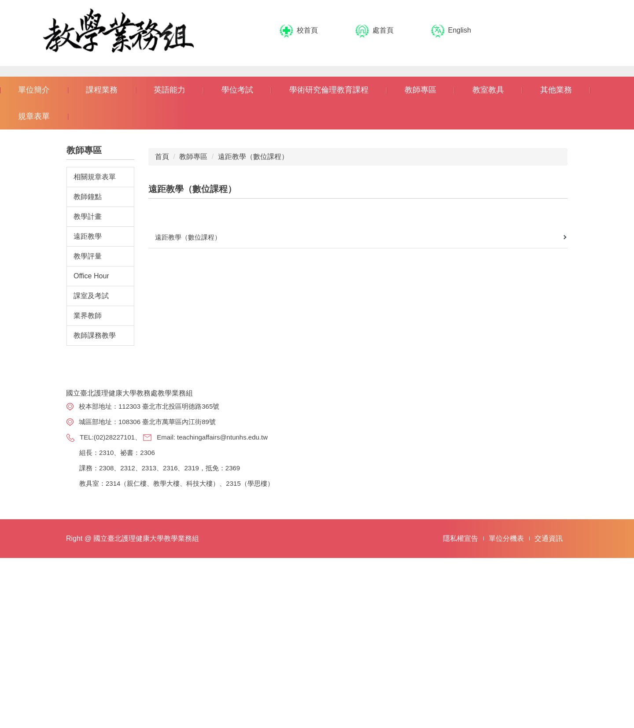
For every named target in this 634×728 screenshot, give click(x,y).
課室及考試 (91, 459)
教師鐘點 (88, 360)
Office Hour (91, 439)
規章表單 (34, 280)
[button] (11, 153)
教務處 (419, 577)
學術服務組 (425, 609)
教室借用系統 (520, 651)
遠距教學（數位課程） (253, 320)
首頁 (162, 320)
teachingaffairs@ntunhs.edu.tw (222, 601)
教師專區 (193, 320)
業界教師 (88, 479)
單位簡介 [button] (34, 253)
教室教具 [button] (488, 253)
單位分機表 (506, 708)
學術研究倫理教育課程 (329, 253)
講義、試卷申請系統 (526, 630)
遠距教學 (88, 400)
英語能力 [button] (169, 253)
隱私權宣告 (460, 708)
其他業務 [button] (556, 253)
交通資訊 (548, 708)
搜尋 (581, 31)
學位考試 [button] (237, 253)
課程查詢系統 (520, 593)
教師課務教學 (95, 499)
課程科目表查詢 (523, 609)
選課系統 (513, 577)
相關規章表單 (95, 340)
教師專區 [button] (420, 253)
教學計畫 (88, 380)
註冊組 (419, 593)
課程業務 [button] (102, 253)
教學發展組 (425, 625)
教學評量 (88, 420)
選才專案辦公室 (429, 646)
